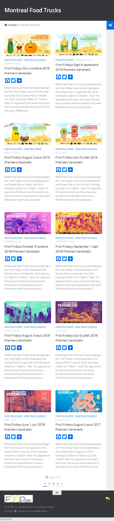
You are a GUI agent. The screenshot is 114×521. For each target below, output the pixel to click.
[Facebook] (91, 498)
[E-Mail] (107, 498)
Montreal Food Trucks (32, 10)
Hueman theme (40, 511)
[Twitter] (97, 498)
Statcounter (6, 519)
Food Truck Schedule (35, 60)
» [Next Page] (62, 483)
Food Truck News (33, 149)
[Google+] (102, 498)
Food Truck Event (13, 60)
